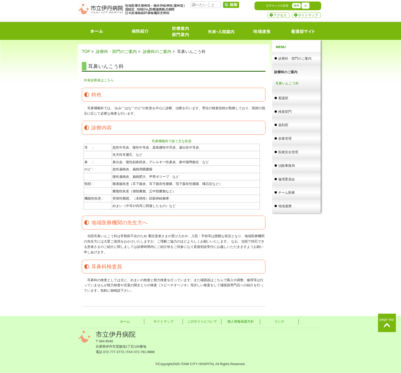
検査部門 (285, 112)
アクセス (280, 15)
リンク (279, 321)
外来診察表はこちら (99, 80)
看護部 (283, 98)
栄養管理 (285, 138)
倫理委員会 (286, 179)
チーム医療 (286, 192)
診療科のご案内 (157, 51)
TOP (86, 51)
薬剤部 (283, 125)
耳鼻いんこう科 (287, 83)
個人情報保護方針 (240, 321)
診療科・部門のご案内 (116, 51)
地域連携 (285, 206)
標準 (296, 5)
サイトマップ (308, 15)
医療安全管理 (288, 152)
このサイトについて (202, 321)
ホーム (125, 321)
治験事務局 (286, 166)
